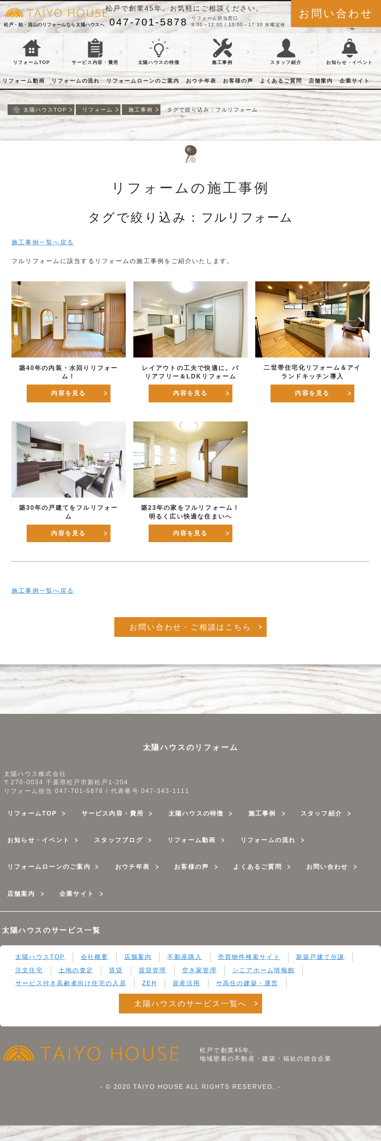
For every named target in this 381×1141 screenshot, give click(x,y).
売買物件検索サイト (249, 957)
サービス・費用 (95, 51)
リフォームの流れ (75, 81)
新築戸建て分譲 (320, 957)
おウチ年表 (201, 81)
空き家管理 (199, 970)
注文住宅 (29, 970)
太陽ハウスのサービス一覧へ (190, 1003)
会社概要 (95, 957)
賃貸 (116, 970)
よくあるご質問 (281, 81)
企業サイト (354, 81)
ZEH (149, 983)
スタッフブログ (118, 840)
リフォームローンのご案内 (142, 81)
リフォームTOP (31, 51)
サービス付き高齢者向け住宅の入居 (70, 983)
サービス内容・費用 (113, 813)
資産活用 (186, 983)
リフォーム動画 (23, 81)
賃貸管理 (152, 970)
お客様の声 (238, 81)
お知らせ (349, 51)
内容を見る (68, 393)
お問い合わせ (336, 13)
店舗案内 (321, 81)
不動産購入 (184, 957)
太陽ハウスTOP (40, 957)
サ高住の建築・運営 (247, 983)
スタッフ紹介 (285, 51)
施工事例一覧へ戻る (42, 242)
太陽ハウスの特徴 (158, 51)
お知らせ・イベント (38, 840)
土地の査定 (76, 970)
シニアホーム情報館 (263, 970)
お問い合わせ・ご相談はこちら (190, 627)
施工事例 (222, 51)
